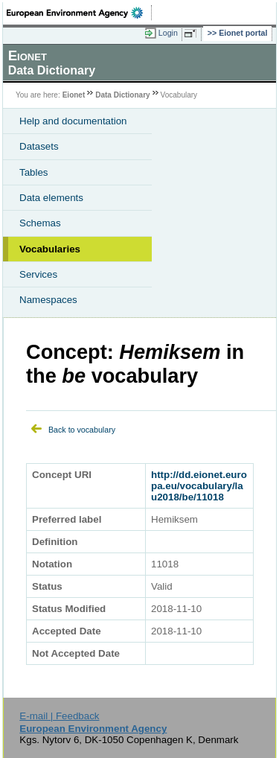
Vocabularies (49, 249)
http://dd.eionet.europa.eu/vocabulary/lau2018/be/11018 (199, 486)
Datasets (39, 146)
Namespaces (48, 299)
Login (168, 32)
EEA (79, 12)
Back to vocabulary (81, 429)
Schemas (40, 223)
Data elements (51, 197)
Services (38, 274)
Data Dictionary (122, 95)
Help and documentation (73, 121)
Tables (33, 172)
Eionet (74, 95)
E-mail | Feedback (59, 716)
